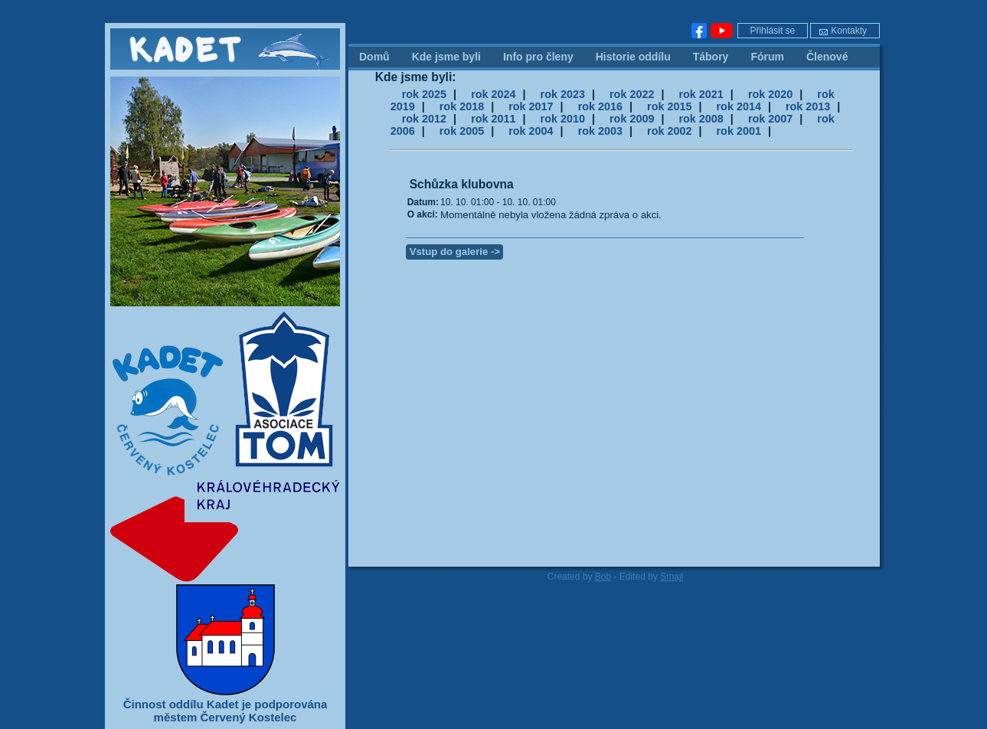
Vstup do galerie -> (455, 251)
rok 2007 (770, 119)
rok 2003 (600, 131)
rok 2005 (462, 131)
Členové (827, 57)
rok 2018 (462, 106)
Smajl (671, 576)
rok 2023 (563, 94)
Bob (603, 576)
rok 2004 (530, 131)
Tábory (711, 57)
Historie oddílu (633, 57)
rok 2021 (700, 94)
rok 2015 (669, 106)
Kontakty (843, 30)
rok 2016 (600, 106)
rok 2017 (530, 106)
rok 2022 (632, 94)
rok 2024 (493, 94)
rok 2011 (493, 119)
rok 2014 (739, 106)
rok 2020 (770, 94)
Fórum (767, 57)
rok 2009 (632, 119)
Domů (374, 57)
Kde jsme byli (446, 57)
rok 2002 (669, 131)
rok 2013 (808, 106)
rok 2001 (739, 131)
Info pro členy (538, 57)
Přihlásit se (773, 30)
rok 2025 (424, 94)
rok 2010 (563, 119)
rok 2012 (424, 119)
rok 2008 (700, 119)
